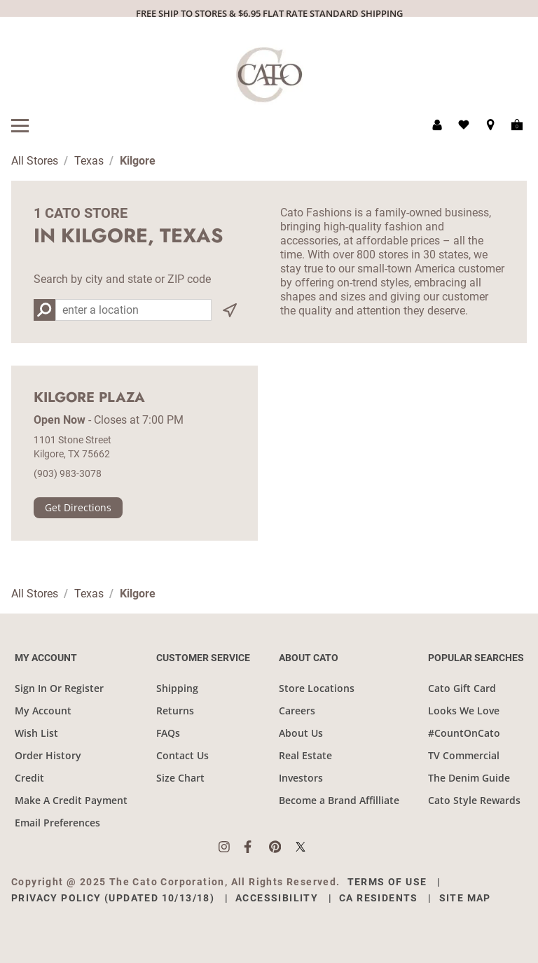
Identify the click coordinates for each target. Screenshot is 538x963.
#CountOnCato (464, 733)
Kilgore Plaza (89, 398)
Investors (301, 777)
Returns (175, 710)
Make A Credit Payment (71, 800)
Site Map (465, 897)
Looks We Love (463, 710)
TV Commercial (463, 755)
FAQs (168, 733)
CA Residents (378, 897)
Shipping (177, 688)
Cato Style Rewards (474, 800)
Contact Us (182, 755)
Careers (297, 710)
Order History (48, 755)
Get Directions (78, 507)
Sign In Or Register (59, 688)
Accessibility (276, 897)
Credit (29, 777)
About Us (301, 733)
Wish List (36, 733)
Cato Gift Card (462, 688)
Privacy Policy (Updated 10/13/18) (112, 897)
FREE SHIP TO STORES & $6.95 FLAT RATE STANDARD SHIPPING (269, 13)
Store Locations (316, 688)
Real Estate (305, 755)
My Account (43, 710)
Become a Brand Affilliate (339, 800)
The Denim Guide (469, 777)
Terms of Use (387, 881)
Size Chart (180, 777)
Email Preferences (57, 822)
